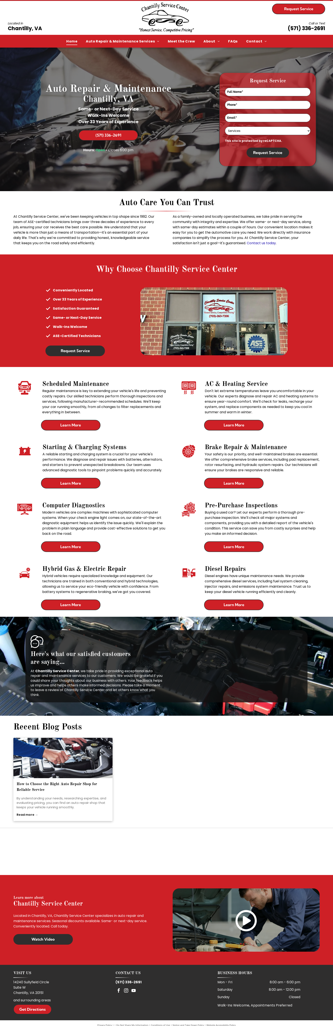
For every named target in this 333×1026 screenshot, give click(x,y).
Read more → (27, 815)
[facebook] (119, 991)
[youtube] (133, 991)
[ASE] (167, 851)
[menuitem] (72, 41)
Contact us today (261, 243)
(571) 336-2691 (306, 28)
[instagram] (126, 991)
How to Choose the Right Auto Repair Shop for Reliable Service (57, 787)
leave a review (47, 689)
